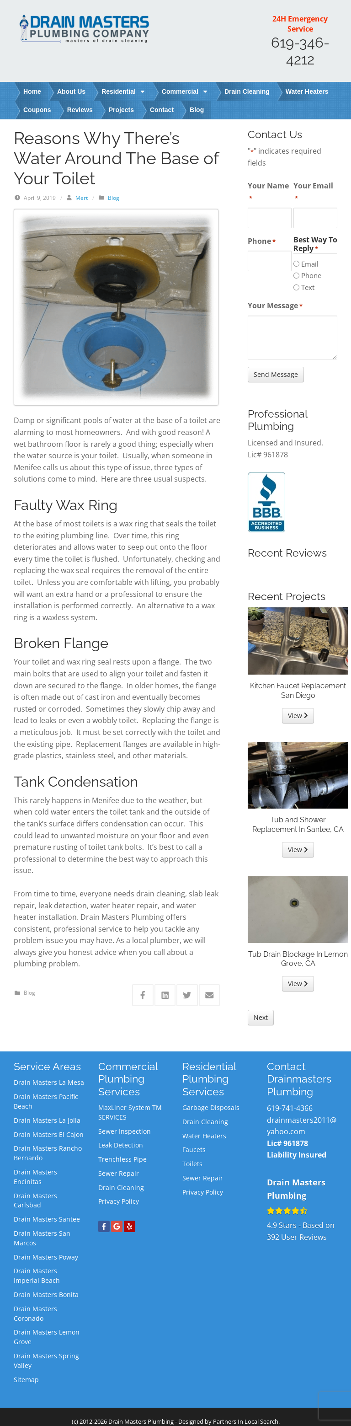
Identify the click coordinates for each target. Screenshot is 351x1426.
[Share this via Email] (209, 995)
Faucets (194, 1149)
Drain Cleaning (247, 91)
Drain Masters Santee (47, 1219)
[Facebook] (104, 1226)
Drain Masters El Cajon (49, 1134)
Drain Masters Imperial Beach (37, 1275)
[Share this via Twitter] (187, 995)
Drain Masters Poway (46, 1257)
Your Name (268, 192)
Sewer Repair (118, 1173)
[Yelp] (129, 1226)
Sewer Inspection (124, 1131)
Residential (123, 91)
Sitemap (26, 1379)
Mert (81, 198)
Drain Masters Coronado (35, 1313)
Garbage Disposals (210, 1107)
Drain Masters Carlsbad (35, 1200)
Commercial (185, 91)
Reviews (80, 109)
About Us (71, 91)
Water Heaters (307, 91)
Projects (121, 109)
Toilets (192, 1163)
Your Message (275, 305)
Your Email (313, 192)
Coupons (37, 109)
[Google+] (116, 1226)
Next (261, 1017)
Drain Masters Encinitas (35, 1177)
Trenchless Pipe (122, 1159)
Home (32, 91)
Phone (262, 241)
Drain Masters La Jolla (47, 1120)
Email (310, 263)
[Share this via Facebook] (143, 995)
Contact (162, 109)
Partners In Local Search (245, 1421)
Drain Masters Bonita (46, 1294)
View (298, 715)
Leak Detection (120, 1145)
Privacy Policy (118, 1201)
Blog (197, 109)
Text (307, 287)
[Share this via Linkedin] (165, 995)
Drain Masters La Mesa (49, 1082)
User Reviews (297, 1237)
